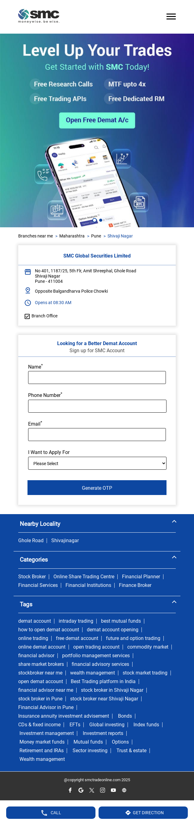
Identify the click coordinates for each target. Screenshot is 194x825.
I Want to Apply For (49, 453)
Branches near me (35, 235)
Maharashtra (72, 235)
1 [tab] (93, 219)
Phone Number (45, 394)
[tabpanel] (97, 130)
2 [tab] (100, 219)
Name (35, 366)
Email (35, 423)
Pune (96, 235)
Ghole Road (31, 540)
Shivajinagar (65, 540)
